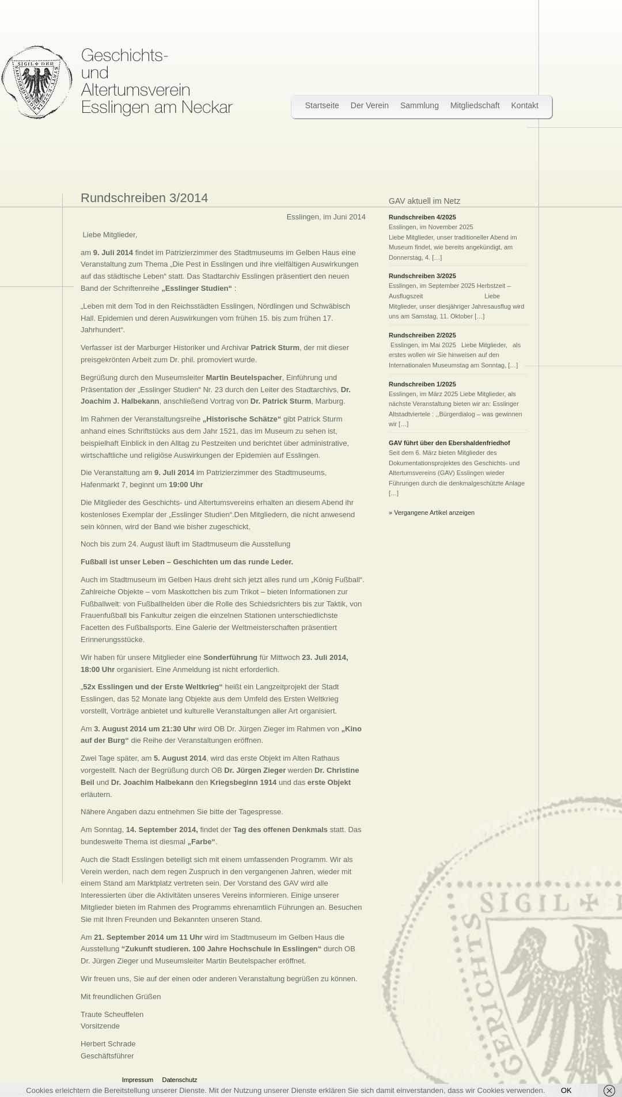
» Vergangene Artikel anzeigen (432, 512)
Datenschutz (179, 1079)
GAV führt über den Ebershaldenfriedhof (449, 442)
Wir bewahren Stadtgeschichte (116, 82)
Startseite (322, 105)
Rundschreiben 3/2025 (424, 275)
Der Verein (370, 105)
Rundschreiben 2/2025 (422, 335)
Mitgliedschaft (475, 105)
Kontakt (524, 105)
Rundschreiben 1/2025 (422, 384)
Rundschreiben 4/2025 (422, 217)
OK (566, 1090)
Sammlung (419, 105)
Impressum (137, 1079)
